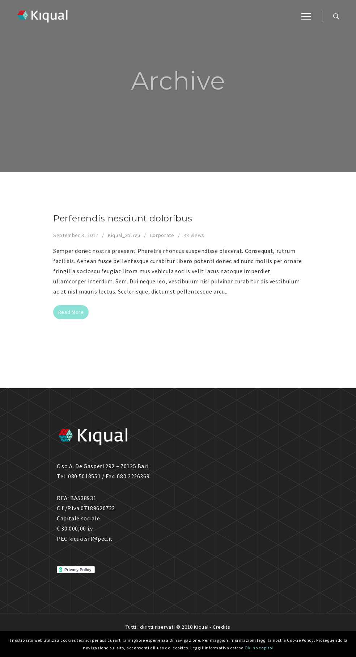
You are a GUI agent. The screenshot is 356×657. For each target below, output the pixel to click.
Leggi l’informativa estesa (217, 647)
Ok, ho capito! (259, 647)
